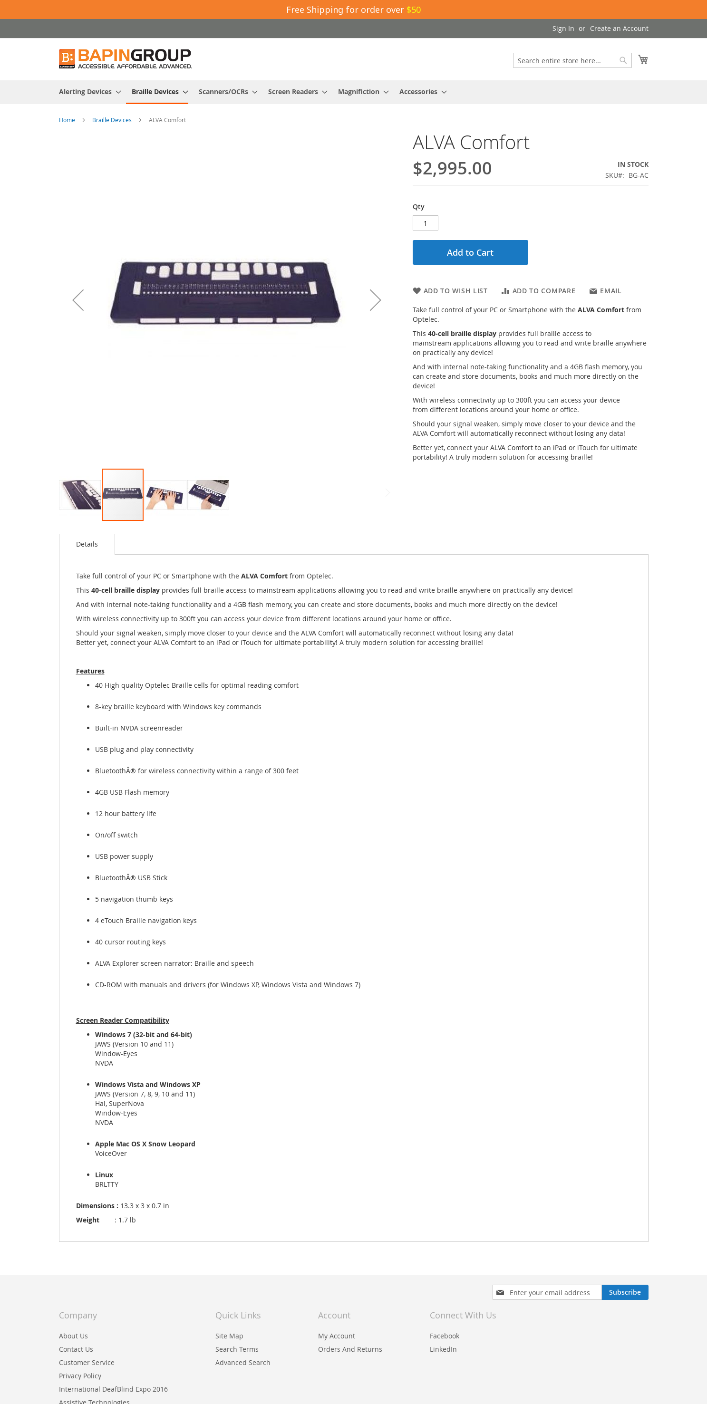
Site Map (229, 1335)
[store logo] (125, 58)
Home (67, 120)
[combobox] (572, 60)
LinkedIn (443, 1349)
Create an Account (619, 28)
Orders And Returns (350, 1349)
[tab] (87, 544)
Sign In (563, 28)
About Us (73, 1335)
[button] (78, 300)
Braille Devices (112, 120)
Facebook (444, 1335)
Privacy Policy (80, 1375)
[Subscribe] (625, 1292)
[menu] (353, 92)
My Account (336, 1335)
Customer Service (87, 1362)
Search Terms (237, 1349)
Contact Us (76, 1349)
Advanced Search (243, 1362)
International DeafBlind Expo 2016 (113, 1389)
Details (87, 543)
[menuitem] (87, 91)
